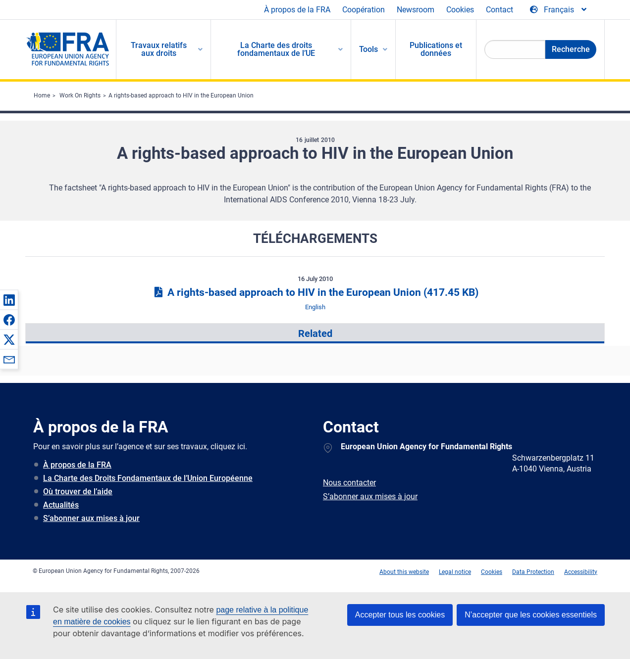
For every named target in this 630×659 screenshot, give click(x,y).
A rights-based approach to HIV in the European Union (181, 95)
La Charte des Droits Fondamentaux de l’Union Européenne (148, 478)
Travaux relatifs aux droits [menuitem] (159, 49)
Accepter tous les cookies (400, 615)
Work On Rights (80, 95)
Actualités (61, 505)
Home (42, 95)
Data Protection (533, 571)
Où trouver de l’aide (77, 491)
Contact (499, 9)
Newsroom (415, 9)
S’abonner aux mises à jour (91, 518)
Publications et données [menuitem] (436, 49)
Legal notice (455, 571)
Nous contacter (349, 482)
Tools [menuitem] (368, 49)
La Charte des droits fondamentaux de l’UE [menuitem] (276, 49)
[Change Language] (559, 10)
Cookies (460, 9)
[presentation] (315, 333)
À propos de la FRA (297, 9)
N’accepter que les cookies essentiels (531, 615)
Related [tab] (315, 333)
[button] (9, 300)
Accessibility (580, 571)
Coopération (363, 9)
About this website (404, 571)
